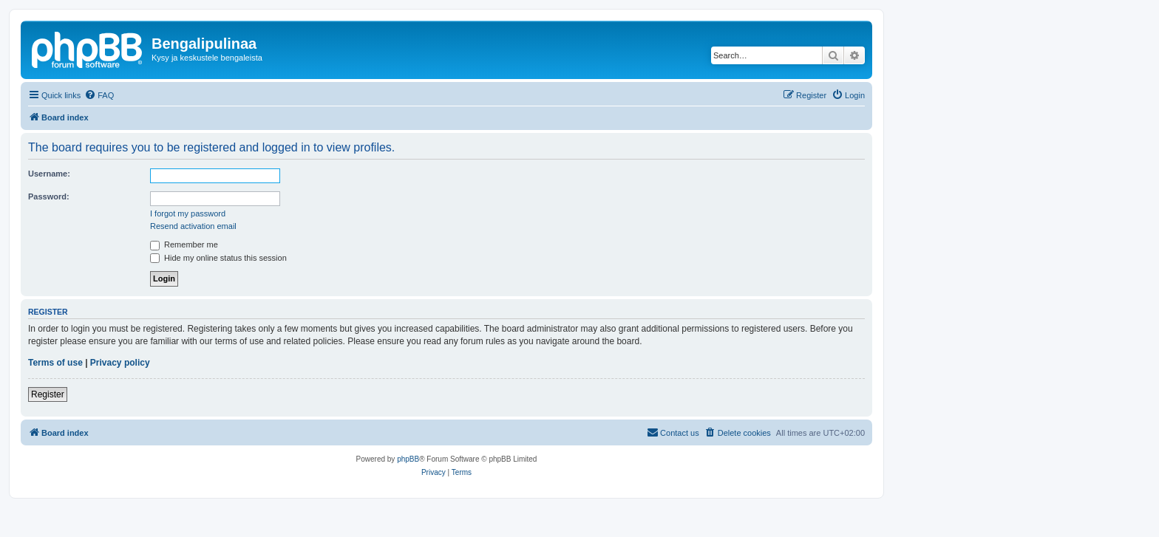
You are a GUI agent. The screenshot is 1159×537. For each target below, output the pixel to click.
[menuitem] (99, 95)
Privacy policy (120, 363)
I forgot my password (187, 213)
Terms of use (55, 363)
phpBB (408, 459)
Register (47, 394)
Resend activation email (193, 226)
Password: (48, 196)
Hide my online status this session (218, 257)
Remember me (184, 244)
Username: (49, 173)
